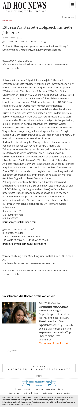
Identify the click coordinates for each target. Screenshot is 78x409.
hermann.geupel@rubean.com (19, 222)
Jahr (10, 21)
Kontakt (27, 389)
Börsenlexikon (39, 366)
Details (17, 404)
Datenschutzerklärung (55, 389)
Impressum (38, 389)
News (19, 389)
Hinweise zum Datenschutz (19, 393)
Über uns (36, 393)
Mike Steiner (48, 393)
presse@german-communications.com (24, 243)
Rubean (5, 21)
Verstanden (25, 404)
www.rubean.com (53, 200)
